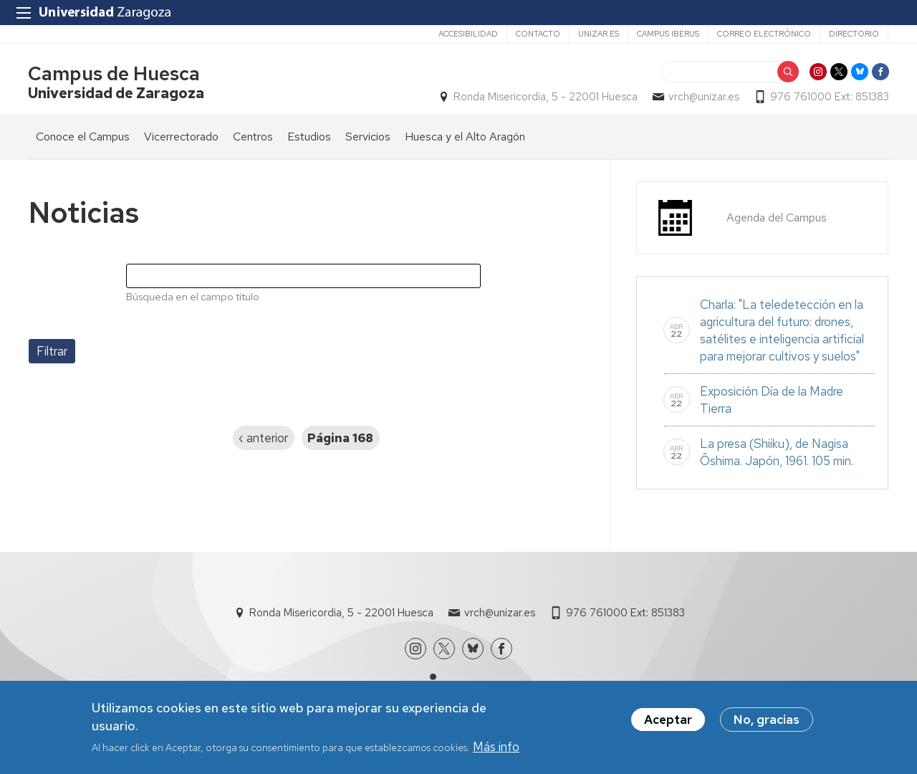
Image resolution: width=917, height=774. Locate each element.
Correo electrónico (764, 34)
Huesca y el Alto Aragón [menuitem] (465, 137)
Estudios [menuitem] (309, 137)
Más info (496, 749)
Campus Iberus (668, 34)
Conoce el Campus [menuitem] (83, 137)
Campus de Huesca (115, 74)
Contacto (538, 34)
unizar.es (598, 34)
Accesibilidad (468, 34)
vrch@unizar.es (703, 97)
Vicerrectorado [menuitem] (181, 137)
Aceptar (668, 722)
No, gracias (767, 722)
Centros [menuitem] (253, 137)
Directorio (854, 34)
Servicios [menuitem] (367, 137)
